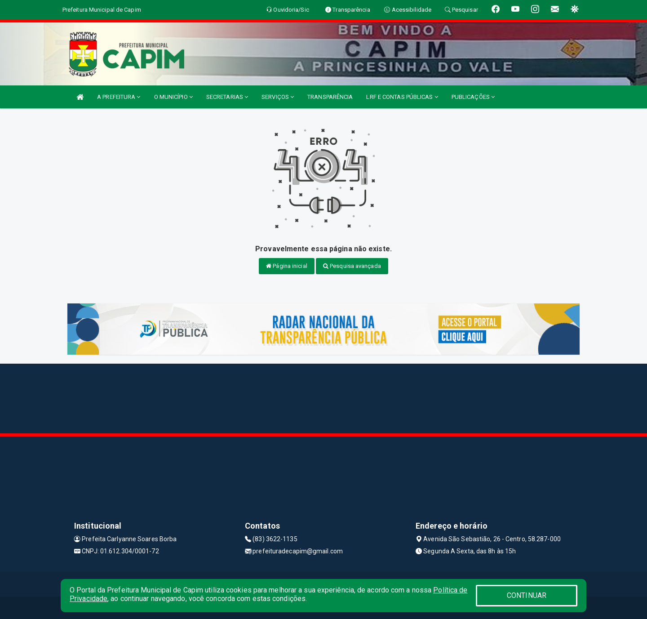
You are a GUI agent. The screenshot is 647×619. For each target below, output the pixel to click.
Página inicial (286, 266)
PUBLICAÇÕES (473, 97)
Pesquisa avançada (352, 266)
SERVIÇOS (277, 97)
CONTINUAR (526, 595)
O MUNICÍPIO (173, 97)
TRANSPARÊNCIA (330, 97)
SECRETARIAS (227, 97)
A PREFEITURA (118, 97)
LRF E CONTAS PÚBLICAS (402, 97)
